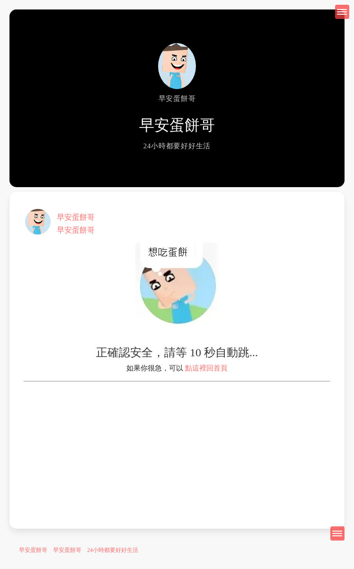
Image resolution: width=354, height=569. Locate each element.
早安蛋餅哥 (76, 217)
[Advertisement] (177, 448)
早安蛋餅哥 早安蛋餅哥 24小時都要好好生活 (78, 550)
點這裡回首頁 (206, 368)
